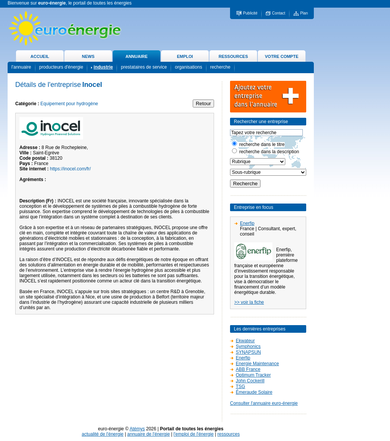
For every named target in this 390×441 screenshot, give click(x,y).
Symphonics (248, 346)
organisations (188, 67)
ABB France (248, 369)
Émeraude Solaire (254, 392)
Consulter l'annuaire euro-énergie (264, 403)
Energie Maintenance (257, 363)
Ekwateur (245, 340)
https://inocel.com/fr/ (70, 169)
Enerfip (247, 223)
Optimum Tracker (253, 375)
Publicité (250, 13)
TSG (240, 386)
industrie (103, 67)
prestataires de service (144, 67)
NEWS (88, 56)
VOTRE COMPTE (281, 56)
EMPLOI (185, 56)
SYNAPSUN (248, 352)
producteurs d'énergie (61, 67)
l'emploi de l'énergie (194, 434)
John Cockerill (250, 380)
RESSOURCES (233, 56)
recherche (220, 67)
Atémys (137, 428)
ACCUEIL (39, 56)
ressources (228, 434)
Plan (304, 13)
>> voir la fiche (249, 302)
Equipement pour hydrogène (69, 103)
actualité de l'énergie (103, 434)
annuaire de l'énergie (148, 434)
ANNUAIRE (136, 56)
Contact (278, 13)
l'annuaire (21, 67)
